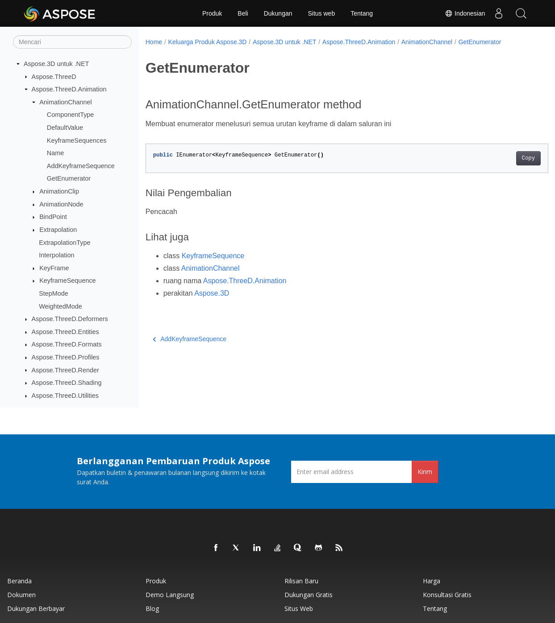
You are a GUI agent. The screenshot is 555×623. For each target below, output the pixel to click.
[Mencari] (72, 42)
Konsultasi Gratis (447, 594)
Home (154, 41)
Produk (212, 13)
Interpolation (56, 255)
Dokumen (21, 594)
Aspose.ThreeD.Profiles (66, 357)
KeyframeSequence (67, 280)
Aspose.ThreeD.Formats (67, 344)
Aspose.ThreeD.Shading (67, 382)
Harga (431, 581)
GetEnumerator (69, 178)
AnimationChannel (65, 102)
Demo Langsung (170, 594)
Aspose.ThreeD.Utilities (65, 395)
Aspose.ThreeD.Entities (65, 331)
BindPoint (53, 216)
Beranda (19, 581)
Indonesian (465, 13)
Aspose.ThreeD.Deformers (70, 318)
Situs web (321, 13)
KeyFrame (54, 268)
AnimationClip (59, 191)
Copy (500, 158)
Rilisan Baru (301, 581)
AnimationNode (61, 204)
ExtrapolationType (64, 242)
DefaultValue (65, 127)
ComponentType (70, 114)
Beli (243, 13)
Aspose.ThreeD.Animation (69, 89)
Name (55, 153)
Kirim (424, 471)
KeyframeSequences (77, 140)
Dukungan (278, 13)
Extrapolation (58, 229)
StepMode (53, 293)
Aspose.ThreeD (54, 76)
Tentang (362, 13)
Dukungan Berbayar (36, 608)
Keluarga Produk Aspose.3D (207, 41)
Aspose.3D (211, 293)
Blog (152, 608)
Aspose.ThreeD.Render (65, 370)
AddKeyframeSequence (81, 165)
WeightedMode (60, 306)
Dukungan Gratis (308, 594)
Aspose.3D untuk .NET (56, 63)
